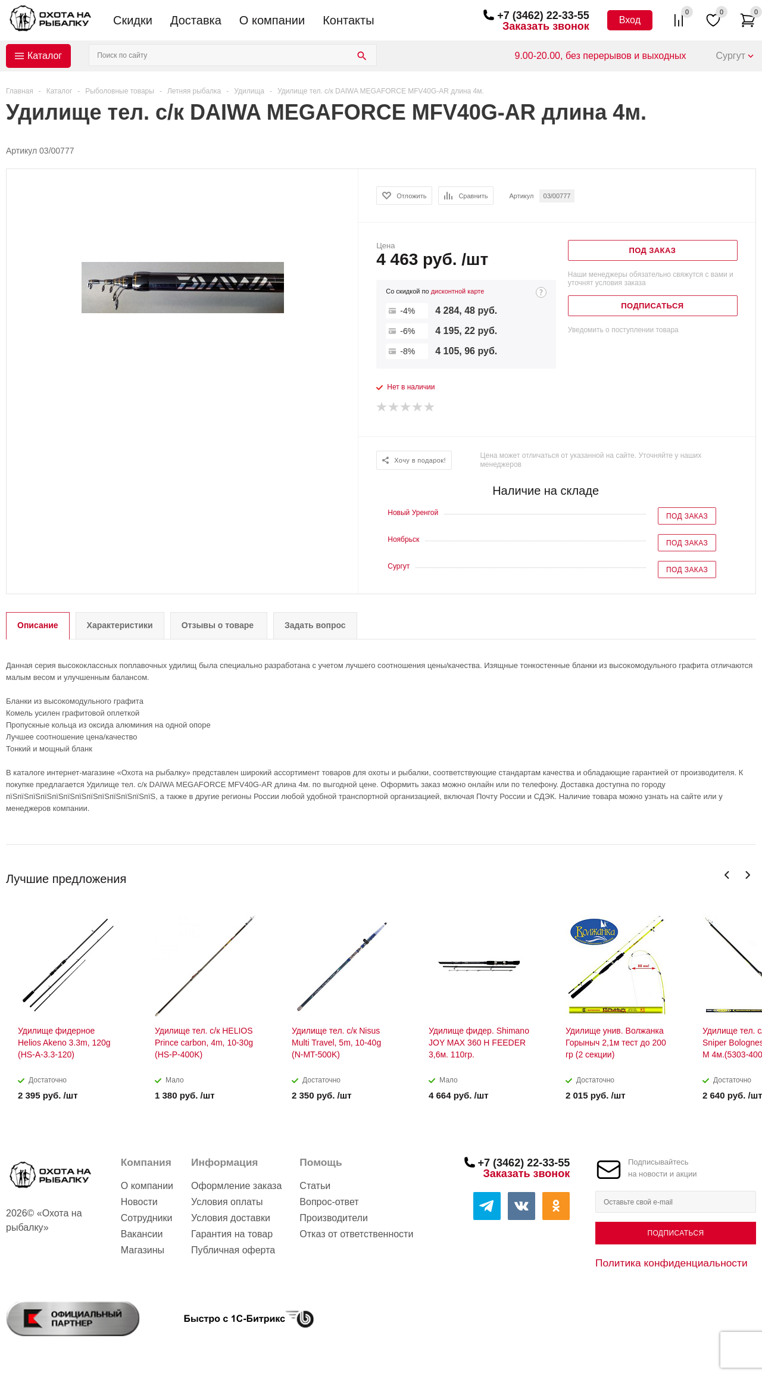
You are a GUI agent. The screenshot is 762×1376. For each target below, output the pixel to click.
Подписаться (675, 1233)
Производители (333, 1218)
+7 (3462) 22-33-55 (543, 15)
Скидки (132, 20)
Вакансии (142, 1234)
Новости (139, 1202)
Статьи (314, 1186)
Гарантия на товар (232, 1234)
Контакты (348, 20)
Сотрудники (147, 1218)
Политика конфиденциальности (671, 1263)
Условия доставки (230, 1218)
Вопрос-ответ (328, 1202)
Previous (727, 875)
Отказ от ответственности (356, 1234)
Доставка (195, 20)
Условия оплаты (227, 1202)
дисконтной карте (458, 291)
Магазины (142, 1250)
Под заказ (687, 516)
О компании (272, 20)
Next (747, 875)
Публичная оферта (233, 1250)
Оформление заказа (236, 1186)
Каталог (44, 56)
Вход (630, 20)
